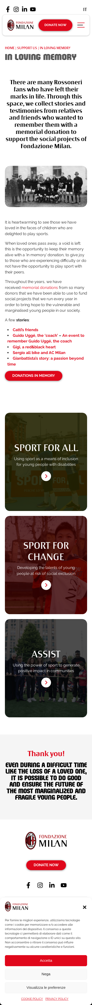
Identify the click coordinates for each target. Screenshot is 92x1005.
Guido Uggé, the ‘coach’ (35, 335)
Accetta (46, 960)
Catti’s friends (25, 329)
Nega (46, 974)
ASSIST (46, 654)
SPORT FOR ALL (46, 447)
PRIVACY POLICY (56, 999)
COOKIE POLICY (32, 999)
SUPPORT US (27, 48)
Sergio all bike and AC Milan (39, 352)
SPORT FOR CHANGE (46, 551)
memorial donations (40, 287)
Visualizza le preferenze (46, 987)
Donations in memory (33, 375)
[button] (84, 907)
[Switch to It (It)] (85, 9)
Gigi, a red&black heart (34, 347)
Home (9, 48)
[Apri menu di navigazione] (81, 26)
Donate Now (55, 25)
